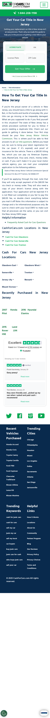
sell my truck (11, 538)
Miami (29, 455)
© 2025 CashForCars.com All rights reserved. (22, 580)
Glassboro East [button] (9, 265)
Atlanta (30, 477)
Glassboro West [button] (32, 265)
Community (32, 533)
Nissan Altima (12, 485)
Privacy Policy (33, 554)
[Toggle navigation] (44, 5)
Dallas (29, 466)
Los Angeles (32, 461)
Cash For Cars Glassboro (16, 237)
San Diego (31, 482)
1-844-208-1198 (27, 13)
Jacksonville (32, 487)
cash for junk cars (13, 517)
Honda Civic (11, 450)
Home (4, 88)
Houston (30, 450)
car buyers (10, 544)
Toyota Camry (12, 455)
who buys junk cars (14, 559)
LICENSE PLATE (15, 47)
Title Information (14, 88)
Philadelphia (32, 445)
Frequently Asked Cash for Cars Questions (26, 222)
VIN (34, 47)
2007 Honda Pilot (9, 311)
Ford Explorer (12, 471)
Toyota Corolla (12, 460)
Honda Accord (12, 444)
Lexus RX (10, 490)
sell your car (11, 565)
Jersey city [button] (7, 280)
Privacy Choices (33, 559)
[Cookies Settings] (4, 713)
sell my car (10, 528)
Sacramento (32, 471)
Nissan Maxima (12, 495)
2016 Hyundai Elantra (28, 311)
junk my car (11, 533)
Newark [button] (28, 280)
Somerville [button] (7, 272)
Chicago (30, 439)
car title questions (23, 142)
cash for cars (11, 522)
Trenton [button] (28, 272)
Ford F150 (10, 465)
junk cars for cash (13, 554)
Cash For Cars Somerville (16, 241)
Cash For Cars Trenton (15, 245)
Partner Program (34, 538)
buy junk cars (12, 549)
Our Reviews (32, 549)
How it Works (33, 517)
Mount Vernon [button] (9, 287)
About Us (31, 528)
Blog (29, 544)
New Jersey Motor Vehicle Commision (25, 137)
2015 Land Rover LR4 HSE (9, 330)
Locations (31, 522)
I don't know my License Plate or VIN (25, 76)
